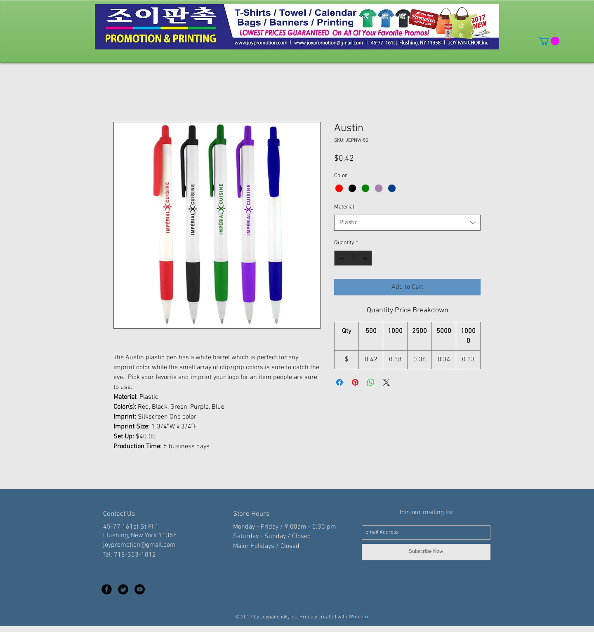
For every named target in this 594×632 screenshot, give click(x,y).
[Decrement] (340, 258)
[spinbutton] (353, 258)
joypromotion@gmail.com (139, 545)
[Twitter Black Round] (123, 589)
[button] (548, 41)
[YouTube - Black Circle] (139, 589)
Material (344, 207)
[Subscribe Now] (426, 552)
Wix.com (358, 617)
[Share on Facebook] (339, 382)
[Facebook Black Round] (106, 589)
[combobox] (407, 223)
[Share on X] (386, 382)
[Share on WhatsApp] (371, 382)
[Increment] (366, 258)
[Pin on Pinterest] (355, 382)
